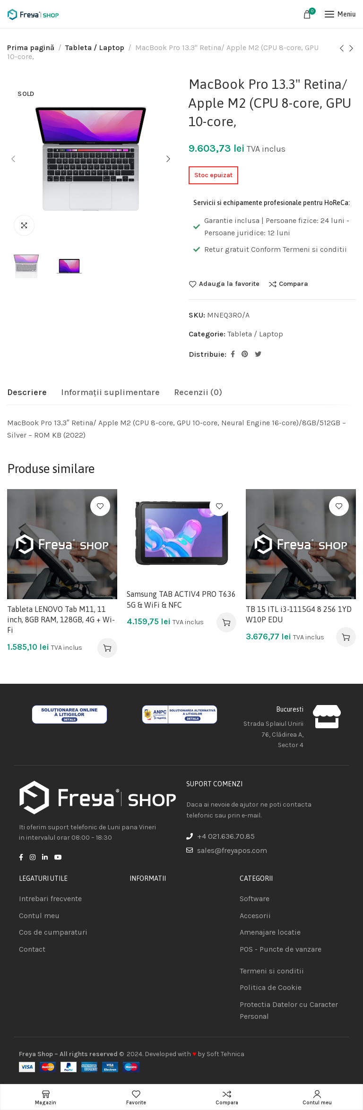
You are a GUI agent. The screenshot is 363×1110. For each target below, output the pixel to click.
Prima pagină (30, 47)
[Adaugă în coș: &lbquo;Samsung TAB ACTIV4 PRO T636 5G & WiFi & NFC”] (226, 622)
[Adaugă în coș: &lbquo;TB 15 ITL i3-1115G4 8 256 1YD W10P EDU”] (346, 637)
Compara (293, 284)
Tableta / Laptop (94, 47)
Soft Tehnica (225, 1054)
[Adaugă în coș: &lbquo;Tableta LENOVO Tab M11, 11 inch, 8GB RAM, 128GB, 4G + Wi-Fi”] (107, 648)
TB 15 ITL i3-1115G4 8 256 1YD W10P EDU (299, 614)
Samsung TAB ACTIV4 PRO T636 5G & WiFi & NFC (181, 599)
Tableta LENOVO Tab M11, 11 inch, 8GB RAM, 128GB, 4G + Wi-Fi (61, 620)
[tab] (27, 392)
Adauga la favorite (229, 284)
